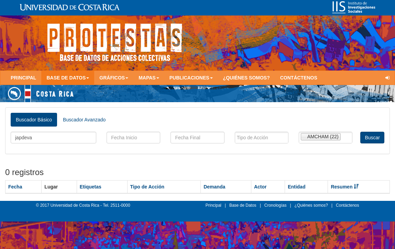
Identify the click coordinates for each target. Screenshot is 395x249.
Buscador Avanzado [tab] (84, 119)
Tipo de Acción (147, 187)
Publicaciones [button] (191, 77)
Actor (260, 187)
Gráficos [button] (113, 77)
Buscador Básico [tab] (34, 119)
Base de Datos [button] (67, 77)
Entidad (296, 187)
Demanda (214, 187)
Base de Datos (242, 205)
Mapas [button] (149, 77)
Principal (23, 77)
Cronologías (275, 205)
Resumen (345, 187)
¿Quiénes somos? (246, 77)
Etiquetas (90, 187)
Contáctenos (298, 77)
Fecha (15, 187)
